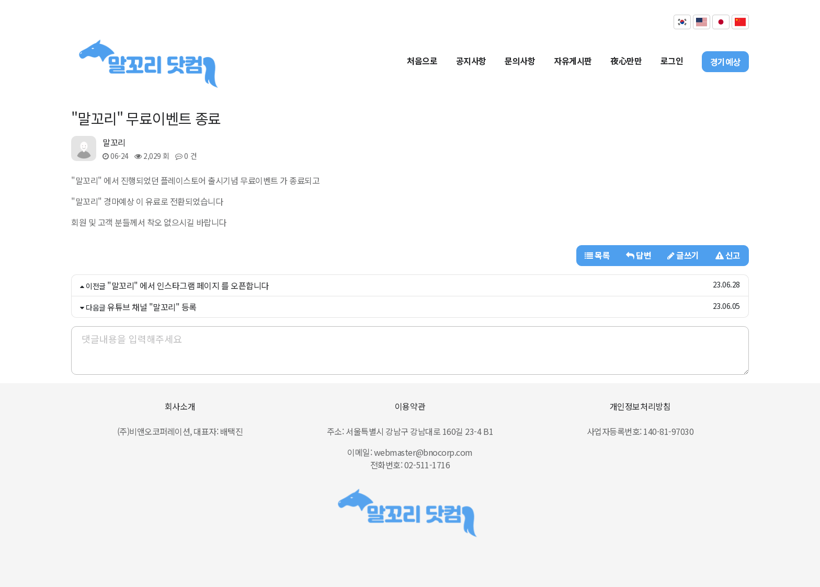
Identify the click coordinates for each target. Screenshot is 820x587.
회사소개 (180, 406)
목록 (597, 255)
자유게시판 (573, 60)
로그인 (672, 60)
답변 (638, 255)
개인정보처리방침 (640, 406)
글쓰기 (683, 255)
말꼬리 (114, 142)
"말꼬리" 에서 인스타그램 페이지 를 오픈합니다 (188, 285)
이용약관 (410, 406)
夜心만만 (626, 60)
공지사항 (471, 60)
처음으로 (422, 60)
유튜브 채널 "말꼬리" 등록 (152, 307)
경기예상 (725, 61)
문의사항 (520, 60)
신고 (728, 255)
